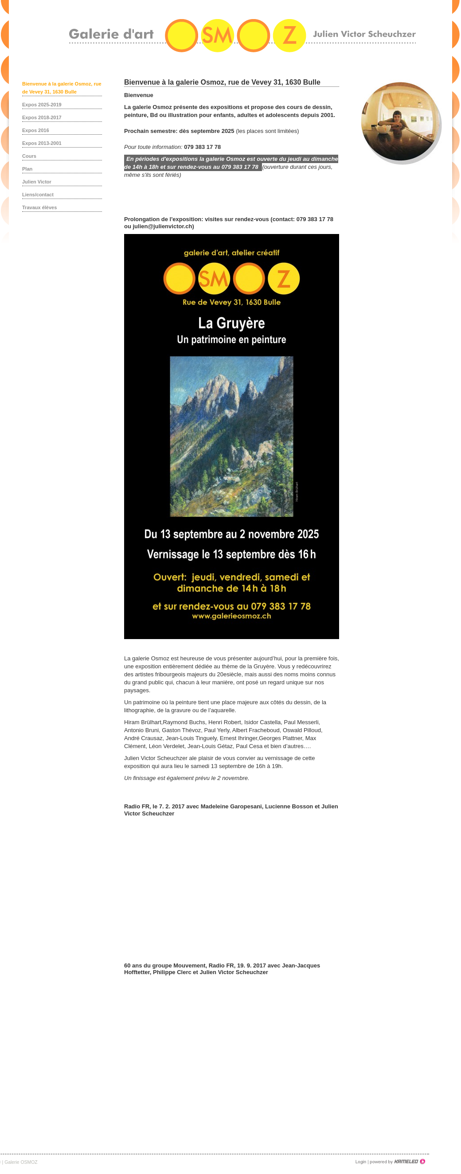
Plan (27, 169)
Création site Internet (397, 1161)
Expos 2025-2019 (42, 104)
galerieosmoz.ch (242, 35)
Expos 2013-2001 (42, 143)
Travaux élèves (39, 207)
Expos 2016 (35, 130)
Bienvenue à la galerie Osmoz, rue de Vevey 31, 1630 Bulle (62, 87)
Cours (29, 156)
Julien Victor (36, 181)
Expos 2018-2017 (42, 117)
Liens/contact (38, 194)
